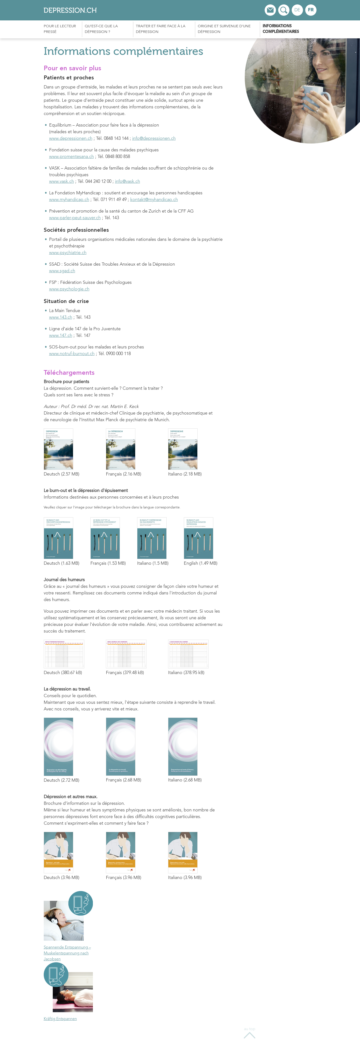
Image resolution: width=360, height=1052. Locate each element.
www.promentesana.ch (71, 157)
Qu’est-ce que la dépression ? (101, 29)
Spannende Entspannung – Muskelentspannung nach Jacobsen (67, 953)
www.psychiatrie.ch (67, 253)
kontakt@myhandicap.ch (154, 200)
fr (311, 10)
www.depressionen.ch (70, 138)
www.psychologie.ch (69, 289)
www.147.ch (60, 335)
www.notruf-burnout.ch (72, 354)
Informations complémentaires (281, 29)
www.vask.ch (61, 181)
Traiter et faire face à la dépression (160, 29)
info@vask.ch (127, 181)
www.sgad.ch (62, 271)
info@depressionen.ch (154, 138)
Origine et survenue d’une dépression (224, 29)
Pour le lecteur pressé (60, 29)
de (297, 10)
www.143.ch (60, 317)
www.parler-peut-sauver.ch (75, 218)
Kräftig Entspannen (60, 1019)
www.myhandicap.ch (69, 200)
